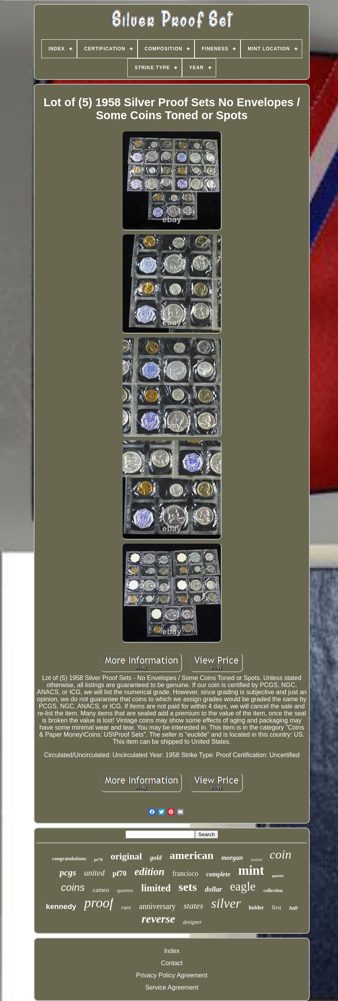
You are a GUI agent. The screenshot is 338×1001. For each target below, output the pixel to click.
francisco (185, 873)
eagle (242, 886)
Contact (171, 963)
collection (273, 890)
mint (251, 870)
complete (218, 874)
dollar (213, 889)
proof (99, 903)
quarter (278, 876)
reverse (158, 919)
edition (149, 871)
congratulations (69, 858)
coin (280, 854)
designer (192, 922)
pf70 (119, 873)
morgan (232, 857)
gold (156, 857)
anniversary (157, 906)
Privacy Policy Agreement (171, 975)
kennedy (61, 906)
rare (126, 907)
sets (187, 886)
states (193, 906)
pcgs (68, 872)
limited (156, 888)
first (276, 907)
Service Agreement (171, 987)
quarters (125, 890)
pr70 (98, 859)
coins (73, 887)
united (94, 872)
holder (256, 908)
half (293, 908)
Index (171, 951)
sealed (256, 859)
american (191, 855)
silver (226, 903)
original (126, 856)
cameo (101, 890)
